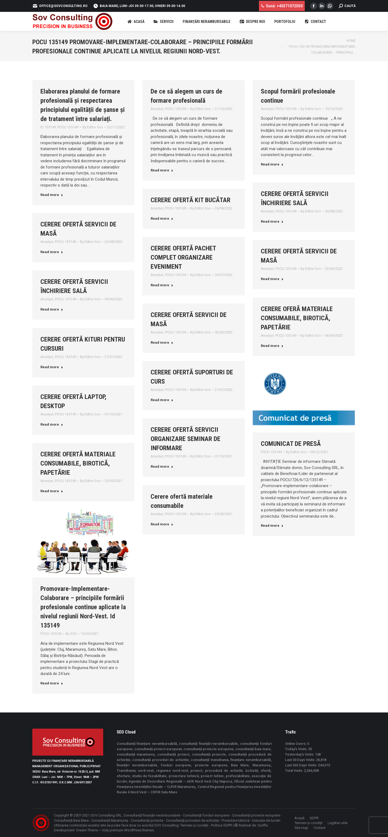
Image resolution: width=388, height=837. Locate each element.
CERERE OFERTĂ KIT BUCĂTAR (190, 200)
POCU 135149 (67, 127)
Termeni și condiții (194, 825)
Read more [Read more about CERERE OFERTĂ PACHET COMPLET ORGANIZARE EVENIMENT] (162, 285)
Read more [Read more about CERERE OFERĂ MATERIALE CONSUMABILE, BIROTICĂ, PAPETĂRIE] (272, 346)
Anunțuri (157, 109)
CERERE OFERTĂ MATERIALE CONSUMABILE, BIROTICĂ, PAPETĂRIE (78, 463)
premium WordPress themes (132, 830)
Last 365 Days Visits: (301, 765)
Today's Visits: (296, 749)
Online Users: (296, 744)
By (92, 127)
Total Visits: (294, 771)
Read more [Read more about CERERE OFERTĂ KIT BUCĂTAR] (162, 218)
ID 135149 (48, 127)
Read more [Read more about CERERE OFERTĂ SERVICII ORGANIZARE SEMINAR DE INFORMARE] (162, 466)
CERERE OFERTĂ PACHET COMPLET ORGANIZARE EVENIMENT (183, 257)
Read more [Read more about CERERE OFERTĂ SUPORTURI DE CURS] (162, 400)
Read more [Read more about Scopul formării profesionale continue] (272, 164)
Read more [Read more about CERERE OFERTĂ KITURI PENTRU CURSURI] (51, 367)
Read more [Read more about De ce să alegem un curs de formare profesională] (162, 170)
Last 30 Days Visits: (300, 760)
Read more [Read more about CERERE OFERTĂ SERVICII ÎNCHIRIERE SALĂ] (272, 221)
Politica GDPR (221, 825)
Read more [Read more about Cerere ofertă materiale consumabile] (162, 524)
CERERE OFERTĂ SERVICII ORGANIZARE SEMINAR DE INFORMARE (185, 439)
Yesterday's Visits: (300, 754)
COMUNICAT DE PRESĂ (291, 443)
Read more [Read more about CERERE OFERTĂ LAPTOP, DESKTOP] (51, 424)
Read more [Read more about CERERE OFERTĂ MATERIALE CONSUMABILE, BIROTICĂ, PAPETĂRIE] (51, 491)
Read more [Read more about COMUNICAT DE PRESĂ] (272, 525)
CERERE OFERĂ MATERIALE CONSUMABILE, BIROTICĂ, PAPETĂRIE (297, 318)
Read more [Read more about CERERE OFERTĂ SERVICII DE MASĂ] (51, 252)
